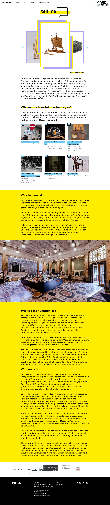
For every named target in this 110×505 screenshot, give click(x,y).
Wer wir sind (43, 2)
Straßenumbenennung (30, 142)
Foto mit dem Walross (53, 174)
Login (57, 482)
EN (93, 2)
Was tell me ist (7, 2)
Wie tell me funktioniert (25, 2)
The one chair (72, 174)
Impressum (59, 484)
